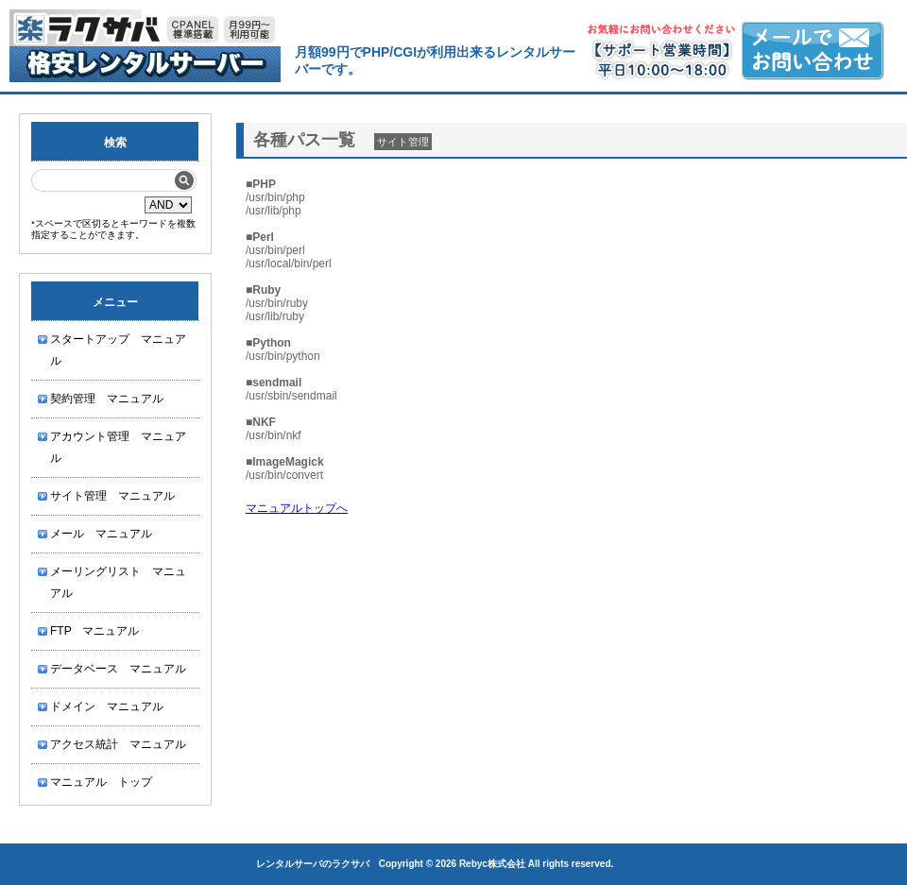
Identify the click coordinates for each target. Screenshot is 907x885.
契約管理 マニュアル (106, 398)
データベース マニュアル (118, 668)
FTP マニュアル (94, 631)
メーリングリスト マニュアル (118, 582)
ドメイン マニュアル (106, 706)
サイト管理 (403, 141)
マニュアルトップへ (297, 508)
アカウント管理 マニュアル (118, 447)
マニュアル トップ (101, 782)
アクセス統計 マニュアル (118, 744)
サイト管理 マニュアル (112, 495)
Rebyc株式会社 (492, 864)
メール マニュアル (101, 533)
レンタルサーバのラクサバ (312, 864)
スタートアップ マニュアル (118, 349)
